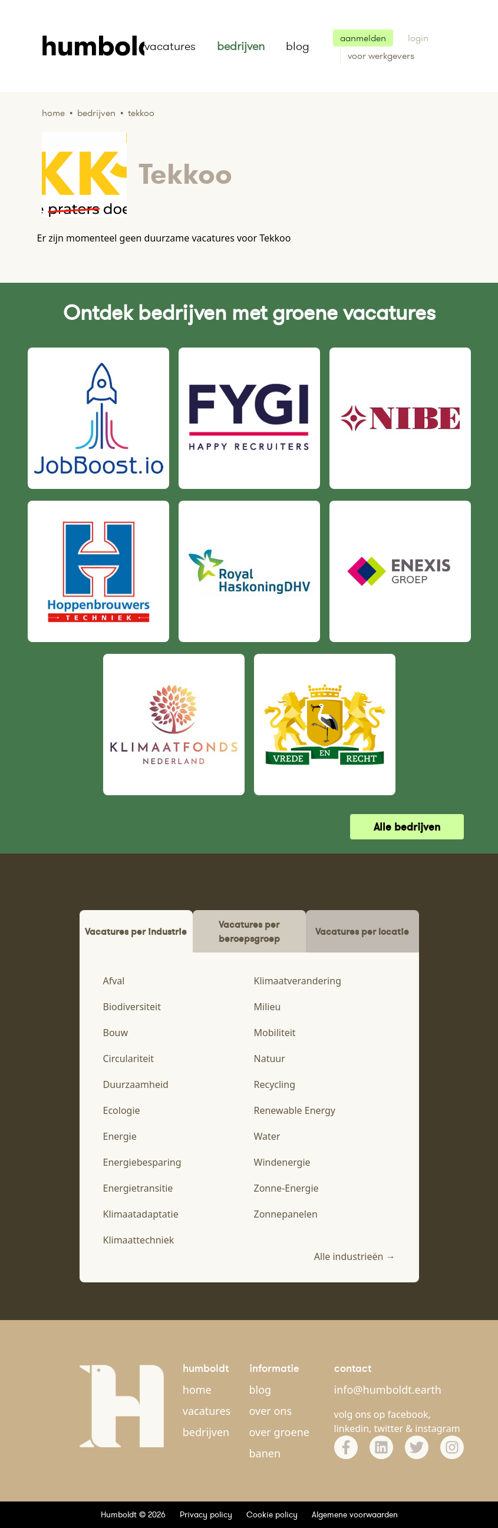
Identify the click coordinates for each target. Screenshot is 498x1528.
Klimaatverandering (297, 980)
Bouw (115, 1032)
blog (297, 46)
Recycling (274, 1084)
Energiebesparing (142, 1162)
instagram (437, 1428)
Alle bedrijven (407, 827)
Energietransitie (138, 1188)
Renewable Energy (295, 1110)
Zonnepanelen (286, 1214)
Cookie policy (272, 1514)
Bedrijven (96, 113)
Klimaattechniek (138, 1239)
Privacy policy (206, 1514)
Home (53, 113)
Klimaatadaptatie (141, 1214)
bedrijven (241, 46)
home (197, 1390)
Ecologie (121, 1110)
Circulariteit (128, 1058)
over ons (270, 1411)
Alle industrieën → (354, 1256)
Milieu (267, 1006)
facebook (408, 1414)
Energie (120, 1136)
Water (267, 1136)
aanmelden (363, 38)
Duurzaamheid (136, 1084)
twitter (389, 1428)
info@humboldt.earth (387, 1390)
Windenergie (282, 1162)
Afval (114, 980)
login (418, 38)
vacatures (170, 46)
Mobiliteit (275, 1032)
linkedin (352, 1428)
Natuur (269, 1058)
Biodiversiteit (132, 1006)
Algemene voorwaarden (355, 1514)
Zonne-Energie (286, 1188)
